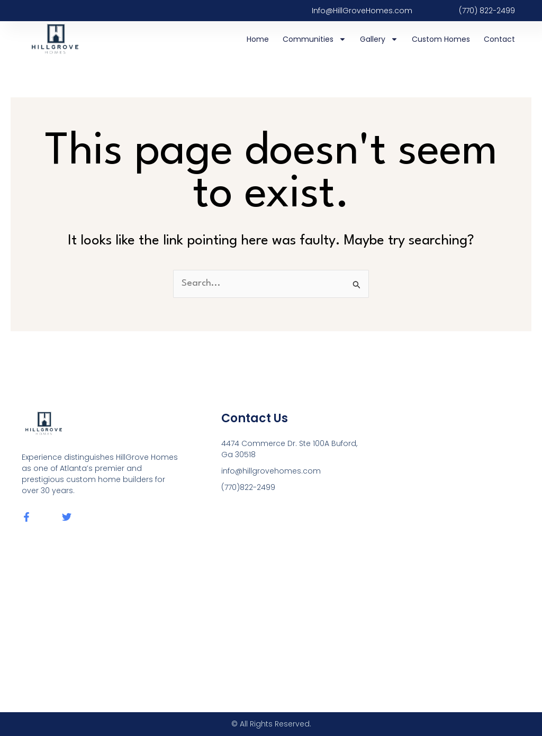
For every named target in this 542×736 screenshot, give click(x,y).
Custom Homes (441, 39)
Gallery (379, 39)
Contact (499, 39)
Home (258, 39)
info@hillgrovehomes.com (271, 471)
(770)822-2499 (248, 487)
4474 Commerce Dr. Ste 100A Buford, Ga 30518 (289, 449)
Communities (314, 39)
